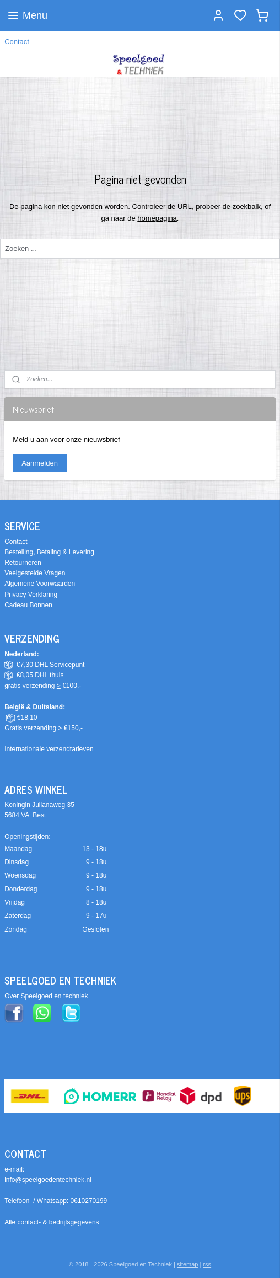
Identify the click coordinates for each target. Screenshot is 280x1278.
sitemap (187, 1264)
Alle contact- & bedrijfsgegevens (51, 1222)
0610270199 (89, 1201)
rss (207, 1264)
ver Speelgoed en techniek (48, 996)
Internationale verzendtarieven (48, 749)
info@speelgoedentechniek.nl (47, 1180)
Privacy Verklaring (30, 594)
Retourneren (22, 562)
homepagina (157, 218)
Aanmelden (39, 463)
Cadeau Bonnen (28, 605)
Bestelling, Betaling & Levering (49, 552)
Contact (16, 42)
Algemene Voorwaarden (39, 583)
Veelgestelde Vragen (34, 573)
